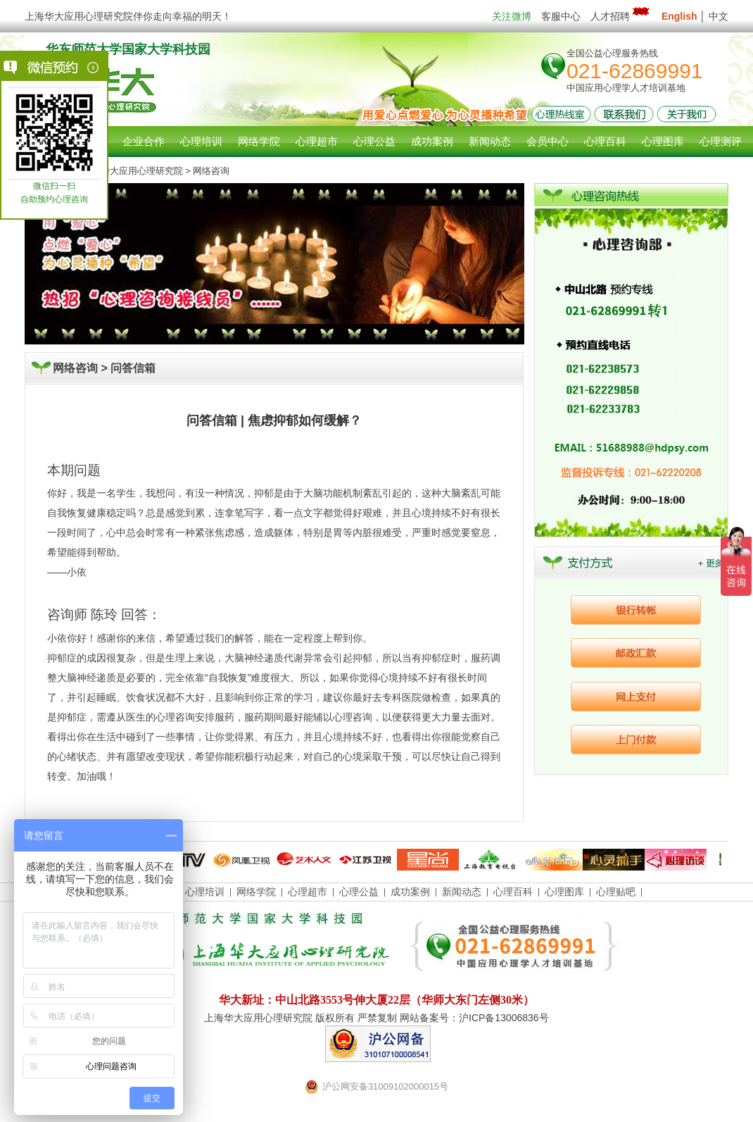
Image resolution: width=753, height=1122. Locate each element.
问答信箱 (133, 368)
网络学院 (256, 891)
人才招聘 (621, 16)
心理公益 (359, 891)
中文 (718, 16)
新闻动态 (461, 891)
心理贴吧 (615, 891)
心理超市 (307, 891)
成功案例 (410, 891)
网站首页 (28, 141)
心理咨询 (86, 141)
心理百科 (513, 891)
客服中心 (561, 16)
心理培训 (204, 891)
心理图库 (564, 891)
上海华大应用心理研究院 (132, 171)
